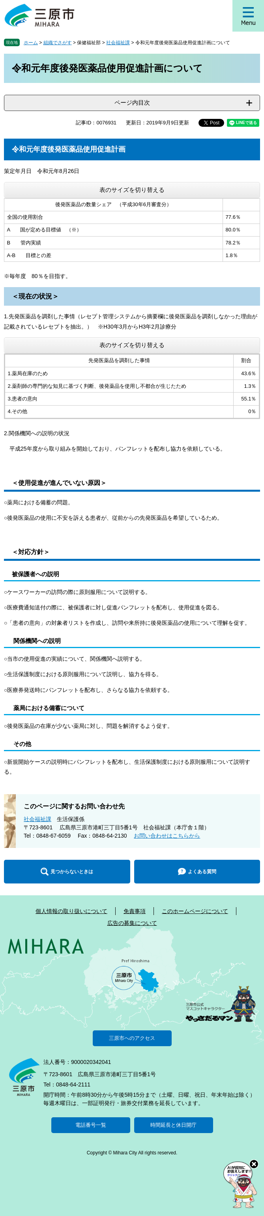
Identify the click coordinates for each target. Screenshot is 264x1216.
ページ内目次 (132, 102)
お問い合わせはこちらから (167, 836)
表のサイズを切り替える (132, 189)
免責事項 (135, 911)
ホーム (31, 42)
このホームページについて (195, 911)
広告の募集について (132, 923)
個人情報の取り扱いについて (71, 911)
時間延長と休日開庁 (173, 1125)
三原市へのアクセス (132, 1038)
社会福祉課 (118, 42)
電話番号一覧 (90, 1125)
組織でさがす (57, 42)
